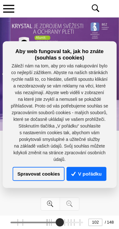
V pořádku (86, 174)
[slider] (60, 222)
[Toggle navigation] (8, 8)
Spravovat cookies (38, 174)
